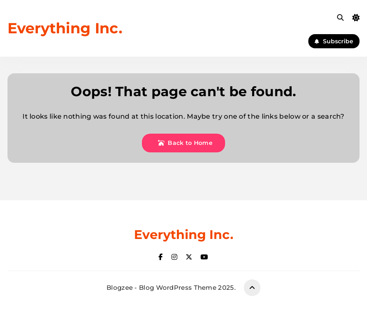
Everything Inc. (64, 28)
